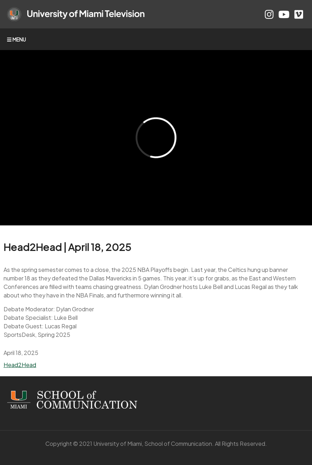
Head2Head (20, 364)
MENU (16, 39)
